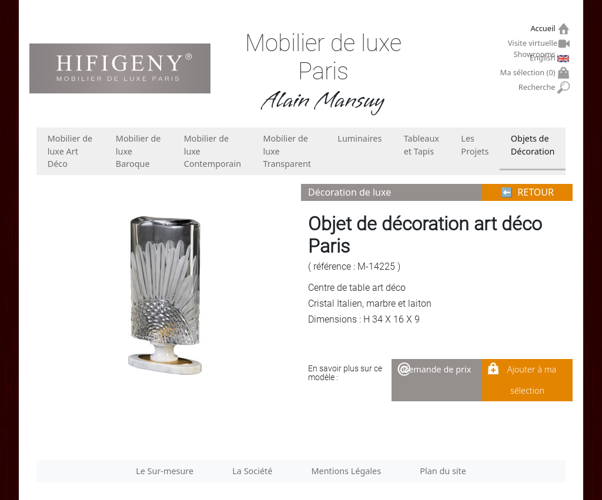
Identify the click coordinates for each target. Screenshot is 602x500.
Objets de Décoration (532, 145)
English (544, 57)
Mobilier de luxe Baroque (138, 151)
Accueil (544, 28)
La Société (252, 470)
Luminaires (359, 138)
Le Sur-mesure (164, 470)
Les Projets (475, 145)
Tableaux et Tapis (421, 145)
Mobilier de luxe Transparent (287, 151)
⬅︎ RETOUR (527, 192)
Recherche (538, 87)
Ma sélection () (529, 72)
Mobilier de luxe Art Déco (70, 151)
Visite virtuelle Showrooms (533, 45)
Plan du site (443, 470)
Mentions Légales (347, 470)
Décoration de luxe (349, 192)
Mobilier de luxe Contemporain (212, 151)
